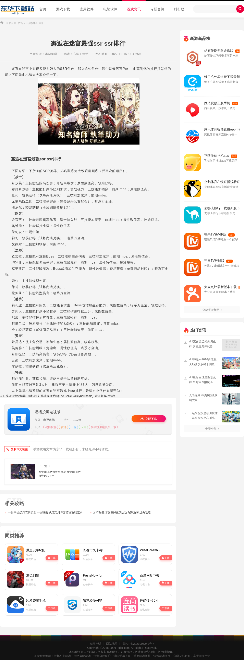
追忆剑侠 (33, 396)
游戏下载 (63, 9)
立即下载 (148, 419)
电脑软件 (110, 9)
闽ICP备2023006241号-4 (139, 643)
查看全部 (212, 428)
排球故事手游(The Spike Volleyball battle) (67, 396)
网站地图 (112, 643)
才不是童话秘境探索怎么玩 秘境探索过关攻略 (120, 512)
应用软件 (87, 9)
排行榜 (179, 9)
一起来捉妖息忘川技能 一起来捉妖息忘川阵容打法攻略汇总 (43, 512)
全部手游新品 (212, 309)
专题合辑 (157, 9)
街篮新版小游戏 (105, 396)
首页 (42, 9)
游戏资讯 (134, 9)
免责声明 (95, 643)
